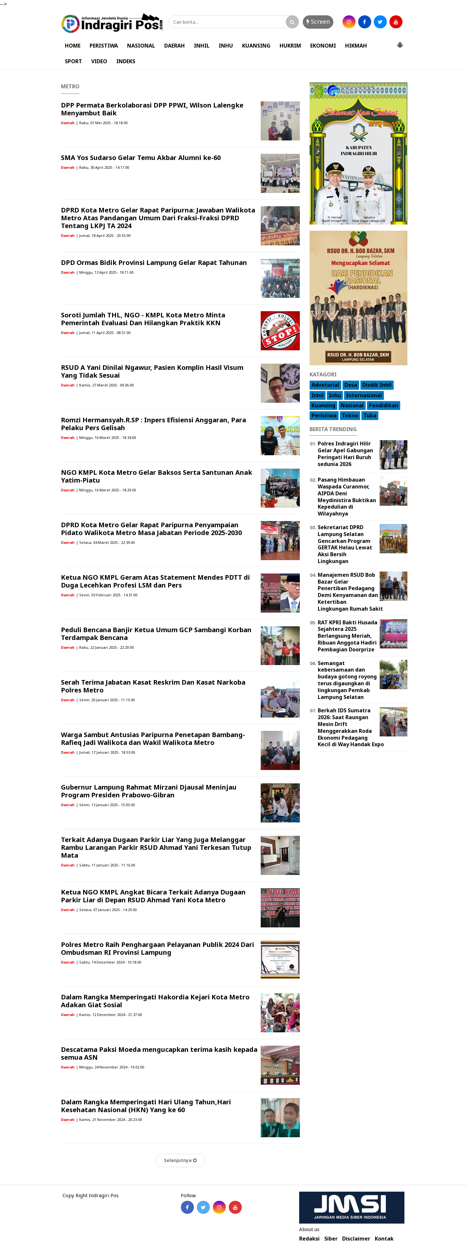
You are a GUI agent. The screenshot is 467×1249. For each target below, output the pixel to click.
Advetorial (325, 384)
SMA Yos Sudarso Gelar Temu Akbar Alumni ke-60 (141, 157)
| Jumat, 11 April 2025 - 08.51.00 (103, 332)
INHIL (202, 45)
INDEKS (125, 61)
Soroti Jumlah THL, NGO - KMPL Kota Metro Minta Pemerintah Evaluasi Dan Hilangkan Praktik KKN (143, 319)
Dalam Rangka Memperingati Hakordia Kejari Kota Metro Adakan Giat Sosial (155, 1001)
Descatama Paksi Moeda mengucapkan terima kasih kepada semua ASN (159, 1053)
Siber (331, 1238)
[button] (400, 42)
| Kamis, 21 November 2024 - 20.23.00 (109, 1119)
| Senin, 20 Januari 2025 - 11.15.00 (105, 699)
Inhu (335, 395)
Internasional (364, 395)
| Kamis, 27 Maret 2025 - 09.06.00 (105, 385)
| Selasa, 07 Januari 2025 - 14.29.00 (106, 909)
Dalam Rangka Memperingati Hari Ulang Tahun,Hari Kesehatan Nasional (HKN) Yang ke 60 (146, 1105)
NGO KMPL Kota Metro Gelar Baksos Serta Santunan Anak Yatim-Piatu (156, 476)
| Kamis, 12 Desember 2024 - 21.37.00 (109, 1014)
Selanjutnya (180, 1160)
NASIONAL (141, 45)
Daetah (67, 122)
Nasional (352, 405)
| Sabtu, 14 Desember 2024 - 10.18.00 (108, 962)
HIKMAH (356, 45)
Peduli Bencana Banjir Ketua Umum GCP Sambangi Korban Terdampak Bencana (156, 633)
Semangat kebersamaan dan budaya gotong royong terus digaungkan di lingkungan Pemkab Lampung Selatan (347, 680)
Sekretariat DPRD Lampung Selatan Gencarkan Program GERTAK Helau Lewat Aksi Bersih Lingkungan (345, 544)
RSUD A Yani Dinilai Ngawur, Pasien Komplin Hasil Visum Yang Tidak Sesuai (152, 371)
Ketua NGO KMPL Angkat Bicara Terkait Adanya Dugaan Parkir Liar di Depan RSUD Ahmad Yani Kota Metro (153, 896)
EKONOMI (323, 45)
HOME (72, 45)
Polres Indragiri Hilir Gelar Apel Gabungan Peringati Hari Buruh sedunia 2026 (345, 453)
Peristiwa (324, 415)
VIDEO (99, 61)
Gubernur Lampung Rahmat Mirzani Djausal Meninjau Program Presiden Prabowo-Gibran (149, 791)
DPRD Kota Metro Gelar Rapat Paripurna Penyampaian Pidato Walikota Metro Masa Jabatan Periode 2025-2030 (151, 528)
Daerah (67, 167)
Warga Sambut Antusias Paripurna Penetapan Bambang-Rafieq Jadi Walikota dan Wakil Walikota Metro (153, 738)
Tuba (369, 415)
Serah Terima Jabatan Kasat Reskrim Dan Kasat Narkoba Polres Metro (153, 686)
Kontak (384, 1238)
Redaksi (309, 1238)
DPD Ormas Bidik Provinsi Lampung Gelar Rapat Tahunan (154, 262)
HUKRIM (290, 45)
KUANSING (256, 45)
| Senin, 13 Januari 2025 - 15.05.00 (105, 804)
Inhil (318, 395)
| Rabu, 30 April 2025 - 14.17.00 (102, 167)
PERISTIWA (104, 45)
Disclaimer (356, 1238)
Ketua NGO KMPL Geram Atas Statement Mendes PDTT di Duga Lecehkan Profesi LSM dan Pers (155, 581)
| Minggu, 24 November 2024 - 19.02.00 (110, 1067)
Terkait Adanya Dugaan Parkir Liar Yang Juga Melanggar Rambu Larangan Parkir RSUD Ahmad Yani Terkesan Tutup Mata (156, 847)
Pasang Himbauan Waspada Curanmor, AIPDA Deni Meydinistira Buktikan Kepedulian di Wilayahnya (347, 496)
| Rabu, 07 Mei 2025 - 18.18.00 (101, 122)
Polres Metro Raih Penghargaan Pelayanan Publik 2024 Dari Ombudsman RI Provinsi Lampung (157, 948)
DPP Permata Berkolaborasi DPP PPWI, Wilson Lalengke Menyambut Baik (152, 109)
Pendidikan (383, 405)
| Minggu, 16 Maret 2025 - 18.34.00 (106, 437)
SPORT (73, 61)
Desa (350, 384)
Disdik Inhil (377, 384)
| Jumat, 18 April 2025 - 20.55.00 (103, 235)
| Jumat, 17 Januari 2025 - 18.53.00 (105, 752)
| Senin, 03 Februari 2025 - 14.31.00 (106, 594)
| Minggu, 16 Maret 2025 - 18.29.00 (106, 489)
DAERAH (174, 45)
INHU (226, 45)
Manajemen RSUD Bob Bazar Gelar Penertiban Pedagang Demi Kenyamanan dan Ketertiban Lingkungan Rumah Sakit (350, 591)
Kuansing (323, 405)
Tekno (350, 415)
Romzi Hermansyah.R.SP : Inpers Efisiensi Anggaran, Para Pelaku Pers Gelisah (153, 423)
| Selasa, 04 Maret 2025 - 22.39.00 (105, 542)
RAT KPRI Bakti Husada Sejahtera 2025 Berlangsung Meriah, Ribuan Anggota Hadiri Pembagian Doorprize (347, 636)
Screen (318, 21)
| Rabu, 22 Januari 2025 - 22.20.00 (105, 647)
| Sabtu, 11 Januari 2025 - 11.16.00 (105, 865)
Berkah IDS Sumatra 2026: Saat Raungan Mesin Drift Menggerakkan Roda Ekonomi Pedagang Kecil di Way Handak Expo (351, 727)
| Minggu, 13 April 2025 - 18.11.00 (104, 272)
